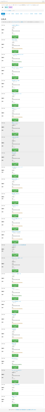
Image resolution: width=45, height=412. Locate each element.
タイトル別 (8, 13)
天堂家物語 (14, 329)
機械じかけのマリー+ (16, 122)
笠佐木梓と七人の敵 (15, 80)
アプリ (30, 4)
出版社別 (17, 13)
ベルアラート (4, 1)
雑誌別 (3, 13)
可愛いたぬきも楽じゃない (17, 93)
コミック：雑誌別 (7, 10)
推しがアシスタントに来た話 (17, 67)
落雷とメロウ (14, 396)
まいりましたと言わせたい (17, 370)
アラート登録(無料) (15, 37)
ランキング (26, 13)
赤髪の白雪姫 (14, 39)
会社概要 (28, 409)
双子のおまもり (15, 358)
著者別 (13, 13)
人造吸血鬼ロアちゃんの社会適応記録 (19, 244)
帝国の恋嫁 (14, 314)
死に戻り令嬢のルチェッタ (17, 218)
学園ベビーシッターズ (16, 108)
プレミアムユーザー (15, 21)
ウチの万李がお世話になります (17, 54)
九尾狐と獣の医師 (15, 137)
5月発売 (35, 13)
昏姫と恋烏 (14, 152)
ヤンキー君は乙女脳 (15, 384)
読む (13, 27)
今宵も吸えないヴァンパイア (17, 167)
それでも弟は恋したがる (16, 301)
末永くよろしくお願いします (17, 257)
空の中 (13, 288)
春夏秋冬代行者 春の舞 (16, 231)
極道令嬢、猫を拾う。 (16, 193)
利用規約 (17, 409)
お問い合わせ (33, 409)
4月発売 (31, 13)
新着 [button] (21, 13)
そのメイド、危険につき (16, 273)
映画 (6, 7)
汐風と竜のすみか (15, 205)
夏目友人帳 (14, 343)
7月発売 (3, 15)
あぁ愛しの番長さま (15, 25)
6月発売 (40, 13)
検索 (10, 7)
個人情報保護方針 (23, 409)
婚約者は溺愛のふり (15, 179)
